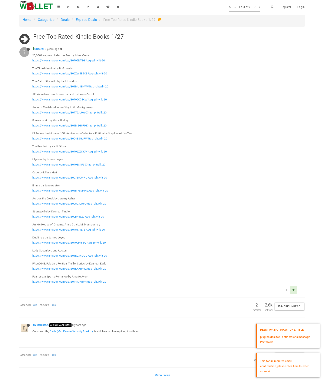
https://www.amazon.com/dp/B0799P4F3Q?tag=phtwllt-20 (69, 242)
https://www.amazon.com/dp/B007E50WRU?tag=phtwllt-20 (69, 177)
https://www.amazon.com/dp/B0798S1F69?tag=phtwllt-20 (68, 164)
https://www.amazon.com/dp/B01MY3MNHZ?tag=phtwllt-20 (70, 190)
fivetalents (39, 325)
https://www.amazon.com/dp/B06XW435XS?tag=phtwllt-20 (69, 73)
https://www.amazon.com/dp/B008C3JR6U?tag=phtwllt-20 (69, 203)
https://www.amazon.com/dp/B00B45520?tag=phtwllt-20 (68, 216)
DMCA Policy (162, 375)
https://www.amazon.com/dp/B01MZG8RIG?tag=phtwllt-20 (69, 125)
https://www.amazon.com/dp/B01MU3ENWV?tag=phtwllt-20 (70, 86)
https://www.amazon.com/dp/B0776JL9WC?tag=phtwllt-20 (69, 112)
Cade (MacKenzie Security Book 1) (71, 331)
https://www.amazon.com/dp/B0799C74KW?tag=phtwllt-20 (69, 99)
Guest (38, 49)
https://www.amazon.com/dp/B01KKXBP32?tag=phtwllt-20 (69, 268)
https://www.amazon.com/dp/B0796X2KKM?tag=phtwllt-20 (69, 151)
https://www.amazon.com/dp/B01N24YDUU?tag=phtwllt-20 (69, 255)
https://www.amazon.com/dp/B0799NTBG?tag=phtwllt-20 (68, 60)
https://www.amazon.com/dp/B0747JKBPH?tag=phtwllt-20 (69, 281)
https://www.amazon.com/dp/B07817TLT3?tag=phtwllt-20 (68, 229)
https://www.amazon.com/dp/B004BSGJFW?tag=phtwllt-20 (69, 138)
